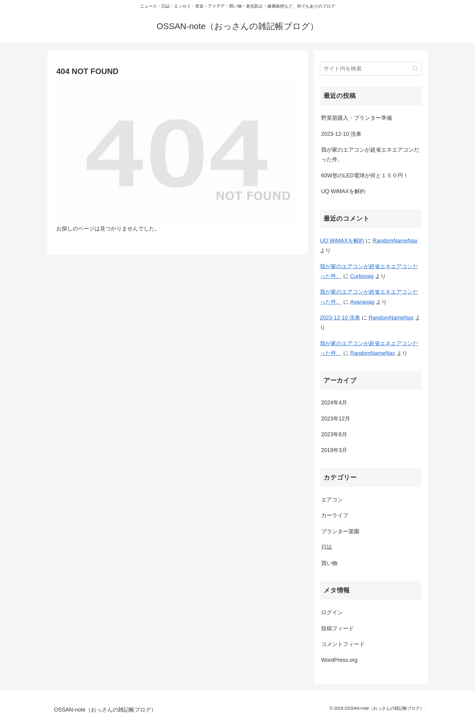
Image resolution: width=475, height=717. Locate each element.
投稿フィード (337, 628)
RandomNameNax (395, 241)
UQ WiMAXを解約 (343, 191)
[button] (415, 68)
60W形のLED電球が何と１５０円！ (364, 176)
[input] (371, 68)
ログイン (332, 612)
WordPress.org (339, 660)
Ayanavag (362, 302)
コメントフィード (343, 644)
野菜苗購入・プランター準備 (356, 118)
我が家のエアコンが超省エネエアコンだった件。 (370, 154)
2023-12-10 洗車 (341, 134)
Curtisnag (362, 276)
